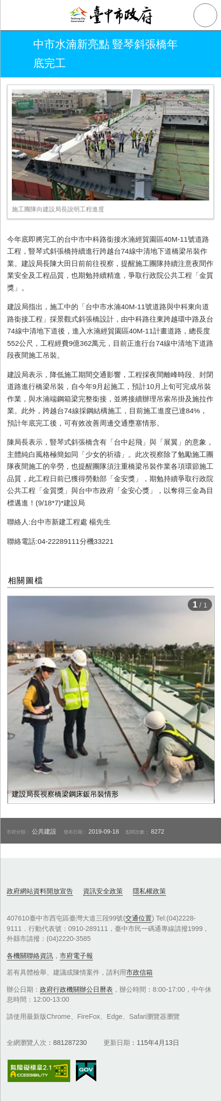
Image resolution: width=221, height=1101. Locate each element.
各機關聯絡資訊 (30, 955)
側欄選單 (15, 15)
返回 (15, 54)
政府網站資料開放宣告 (40, 891)
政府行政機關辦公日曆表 (76, 989)
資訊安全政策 (103, 891)
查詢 (205, 15)
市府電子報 (76, 955)
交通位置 (138, 918)
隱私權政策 (149, 891)
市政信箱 (139, 972)
